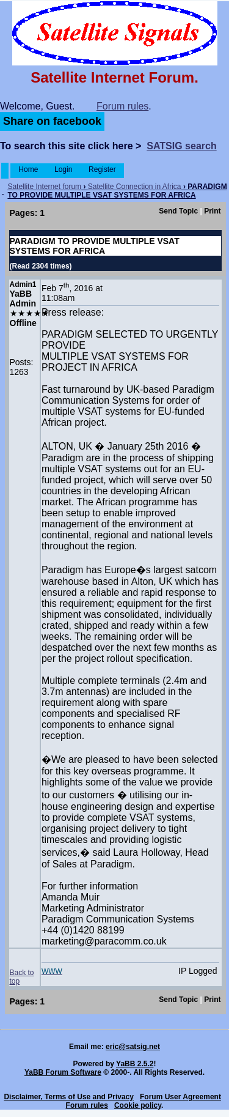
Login (63, 169)
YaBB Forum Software (62, 1072)
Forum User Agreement (180, 1097)
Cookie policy (137, 1105)
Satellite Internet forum (44, 186)
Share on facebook (52, 121)
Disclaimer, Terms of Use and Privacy (69, 1097)
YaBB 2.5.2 (134, 1063)
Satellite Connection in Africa (134, 186)
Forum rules (122, 106)
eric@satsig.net (133, 1046)
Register (102, 169)
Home (28, 169)
